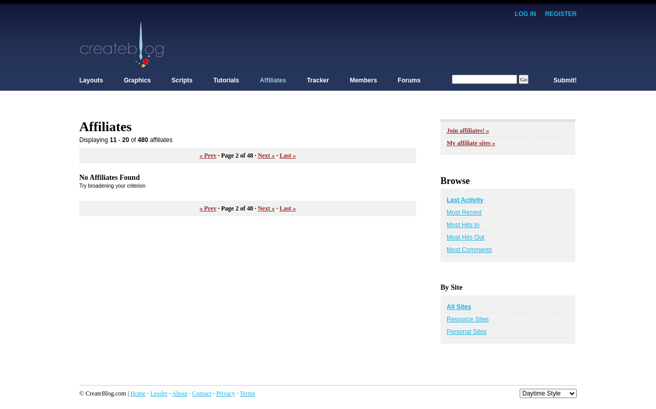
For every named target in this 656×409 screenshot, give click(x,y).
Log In (525, 14)
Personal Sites (467, 331)
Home (138, 393)
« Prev (208, 155)
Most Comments (469, 249)
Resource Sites (468, 319)
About (180, 393)
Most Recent (464, 212)
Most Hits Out (465, 237)
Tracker (318, 80)
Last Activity (465, 200)
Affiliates (273, 80)
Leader (158, 393)
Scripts (182, 80)
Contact (201, 393)
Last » (287, 155)
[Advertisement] (388, 44)
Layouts (91, 80)
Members (363, 80)
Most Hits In (463, 225)
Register (561, 14)
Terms (247, 393)
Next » (266, 155)
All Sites (459, 307)
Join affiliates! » (468, 130)
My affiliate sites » (471, 143)
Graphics (137, 80)
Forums (409, 80)
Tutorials (226, 80)
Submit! (565, 80)
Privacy (225, 393)
